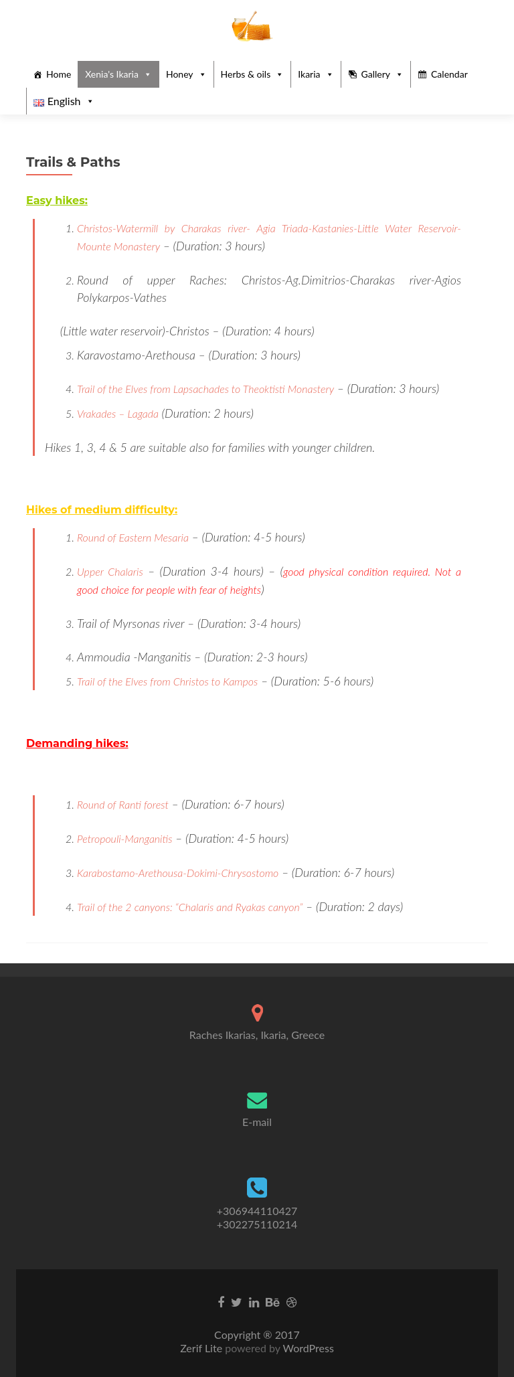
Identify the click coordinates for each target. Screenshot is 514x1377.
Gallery (375, 74)
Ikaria (309, 74)
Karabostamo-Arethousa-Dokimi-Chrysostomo (177, 872)
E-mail (257, 1121)
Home (58, 74)
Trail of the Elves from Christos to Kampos (167, 681)
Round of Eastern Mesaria (133, 537)
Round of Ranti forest (123, 804)
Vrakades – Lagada (118, 413)
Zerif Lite (202, 1348)
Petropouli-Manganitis (124, 838)
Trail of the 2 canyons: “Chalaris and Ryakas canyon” (190, 906)
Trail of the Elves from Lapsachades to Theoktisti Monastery (205, 388)
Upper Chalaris (110, 571)
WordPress (307, 1348)
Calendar (449, 74)
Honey (179, 74)
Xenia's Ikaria (112, 74)
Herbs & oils (246, 74)
